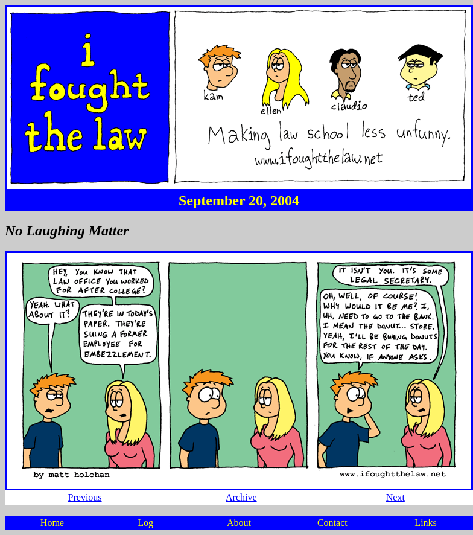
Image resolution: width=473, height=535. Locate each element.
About (239, 522)
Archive (241, 497)
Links (425, 522)
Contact (332, 522)
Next (395, 497)
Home (52, 522)
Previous (85, 497)
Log (145, 522)
